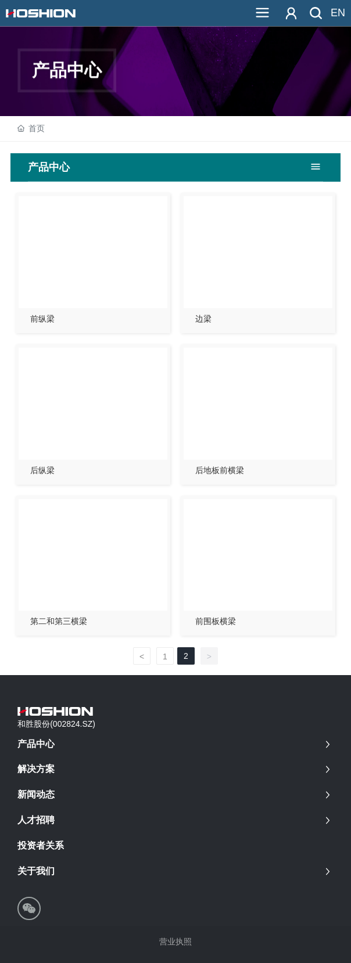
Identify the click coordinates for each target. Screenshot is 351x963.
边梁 (203, 318)
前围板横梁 (215, 621)
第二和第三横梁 (58, 621)
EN (338, 13)
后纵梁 (42, 470)
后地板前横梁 (219, 470)
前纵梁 (42, 318)
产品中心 (67, 98)
